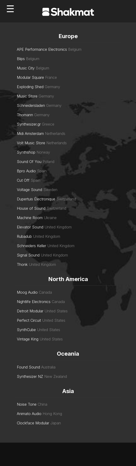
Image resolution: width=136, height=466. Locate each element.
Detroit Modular (30, 311)
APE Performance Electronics (42, 49)
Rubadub (24, 236)
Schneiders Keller (31, 245)
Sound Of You (29, 161)
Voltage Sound (29, 189)
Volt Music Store (31, 143)
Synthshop (26, 152)
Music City (26, 68)
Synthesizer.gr (29, 124)
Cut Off (23, 180)
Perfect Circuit (29, 320)
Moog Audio (27, 292)
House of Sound (31, 208)
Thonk (22, 264)
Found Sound (28, 367)
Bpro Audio (26, 171)
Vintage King (27, 339)
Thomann (25, 114)
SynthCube (26, 329)
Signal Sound (28, 255)
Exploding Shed (30, 86)
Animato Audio (29, 413)
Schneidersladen (31, 105)
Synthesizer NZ (30, 376)
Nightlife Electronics (34, 301)
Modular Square (30, 77)
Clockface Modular (33, 423)
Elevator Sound (30, 227)
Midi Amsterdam (30, 133)
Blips (21, 58)
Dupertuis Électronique (36, 199)
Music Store (27, 96)
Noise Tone (27, 404)
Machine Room (30, 217)
